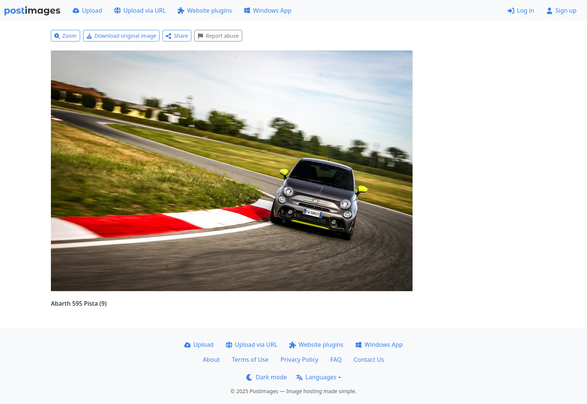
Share (177, 35)
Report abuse (218, 35)
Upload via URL (140, 10)
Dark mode (266, 377)
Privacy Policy (299, 359)
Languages (316, 377)
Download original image (121, 35)
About (211, 359)
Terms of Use (250, 359)
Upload (87, 10)
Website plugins (205, 10)
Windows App (267, 10)
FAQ (335, 359)
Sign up (561, 10)
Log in (521, 10)
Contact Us (369, 359)
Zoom (65, 35)
